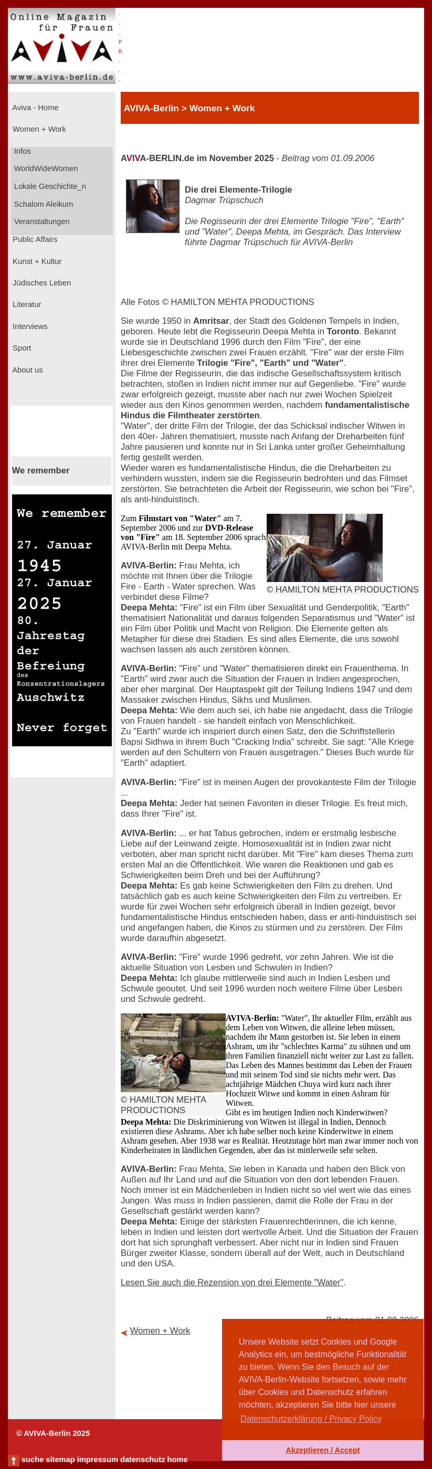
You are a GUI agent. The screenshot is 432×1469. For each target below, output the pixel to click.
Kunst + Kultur (35, 261)
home (177, 1459)
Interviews (29, 326)
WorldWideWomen (45, 168)
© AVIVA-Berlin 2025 (53, 1433)
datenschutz (142, 1459)
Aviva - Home (34, 107)
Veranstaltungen (41, 221)
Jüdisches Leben (40, 283)
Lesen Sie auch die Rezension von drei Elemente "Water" (232, 1282)
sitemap (60, 1459)
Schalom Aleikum (42, 204)
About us (26, 370)
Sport (20, 348)
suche (33, 1459)
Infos (21, 151)
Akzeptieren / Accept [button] (323, 1450)
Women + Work (38, 129)
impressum (97, 1459)
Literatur (25, 304)
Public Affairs (33, 239)
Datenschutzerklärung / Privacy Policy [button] (311, 1418)
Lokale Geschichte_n (49, 186)
